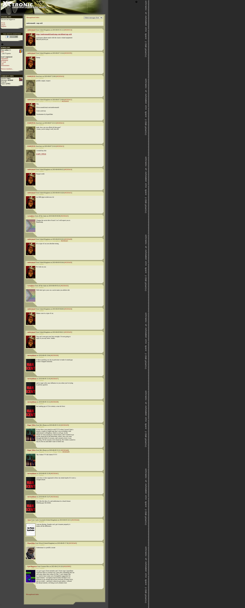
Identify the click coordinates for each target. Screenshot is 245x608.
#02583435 (68, 332)
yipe (2, 64)
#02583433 (64, 286)
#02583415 (68, 193)
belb (2, 52)
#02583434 (68, 309)
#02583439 (64, 425)
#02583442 (54, 497)
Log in (3, 24)
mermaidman (32, 355)
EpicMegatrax (32, 566)
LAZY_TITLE (41, 154)
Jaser (29, 520)
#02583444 (75, 520)
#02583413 (60, 146)
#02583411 (68, 99)
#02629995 (66, 566)
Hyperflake (31, 543)
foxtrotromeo (5, 65)
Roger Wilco (32, 425)
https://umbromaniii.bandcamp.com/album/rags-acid (54, 34)
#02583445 (72, 543)
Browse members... (7, 69)
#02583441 (54, 473)
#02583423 (64, 216)
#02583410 (60, 76)
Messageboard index (32, 17)
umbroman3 (32, 30)
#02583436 (54, 355)
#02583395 (68, 53)
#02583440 (64, 450)
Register (3, 26)
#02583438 (54, 402)
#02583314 (68, 30)
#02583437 (54, 378)
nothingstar (4, 60)
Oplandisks (4, 58)
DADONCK (32, 76)
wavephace (31, 216)
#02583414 (68, 169)
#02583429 (68, 262)
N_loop (3, 62)
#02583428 (68, 239)
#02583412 (60, 123)
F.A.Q (3, 23)
